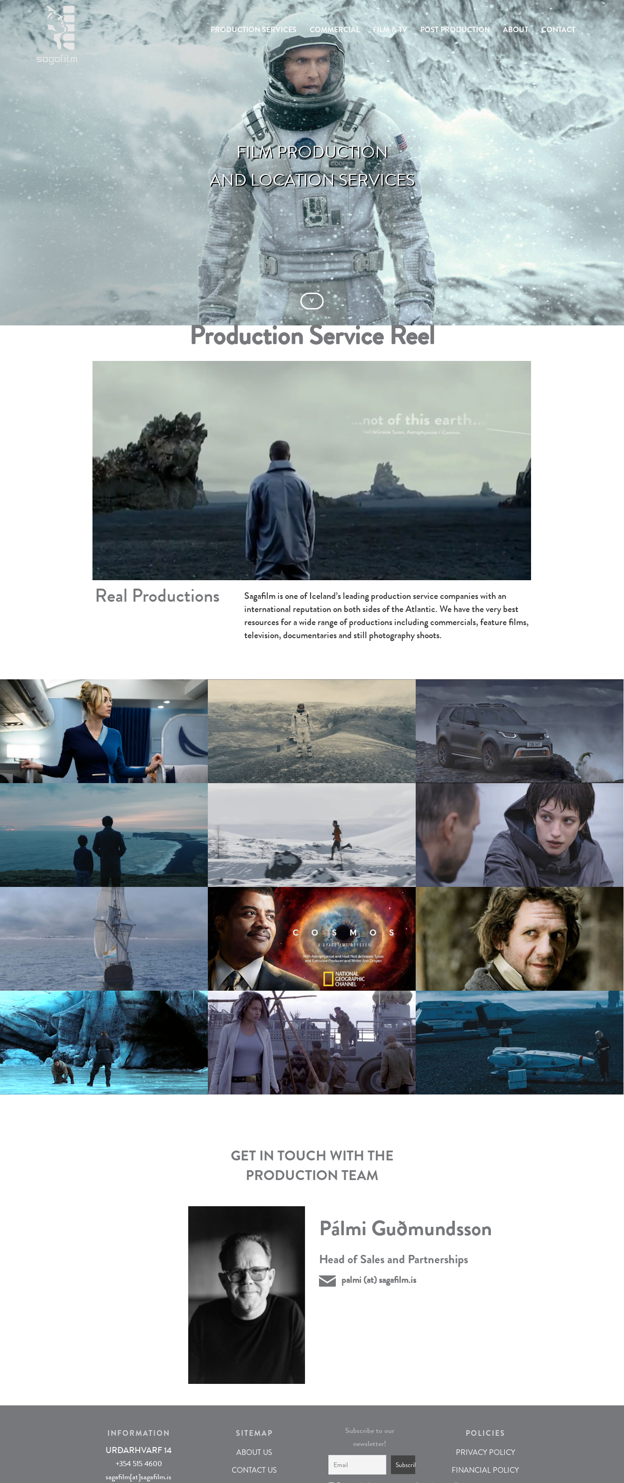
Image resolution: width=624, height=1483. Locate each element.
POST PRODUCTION (455, 29)
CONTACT (558, 29)
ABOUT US (254, 1452)
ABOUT (515, 29)
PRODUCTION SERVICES (254, 29)
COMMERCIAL (335, 29)
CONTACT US (254, 1470)
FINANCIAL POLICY (485, 1470)
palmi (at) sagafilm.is (378, 1280)
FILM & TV (390, 29)
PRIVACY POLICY (485, 1452)
